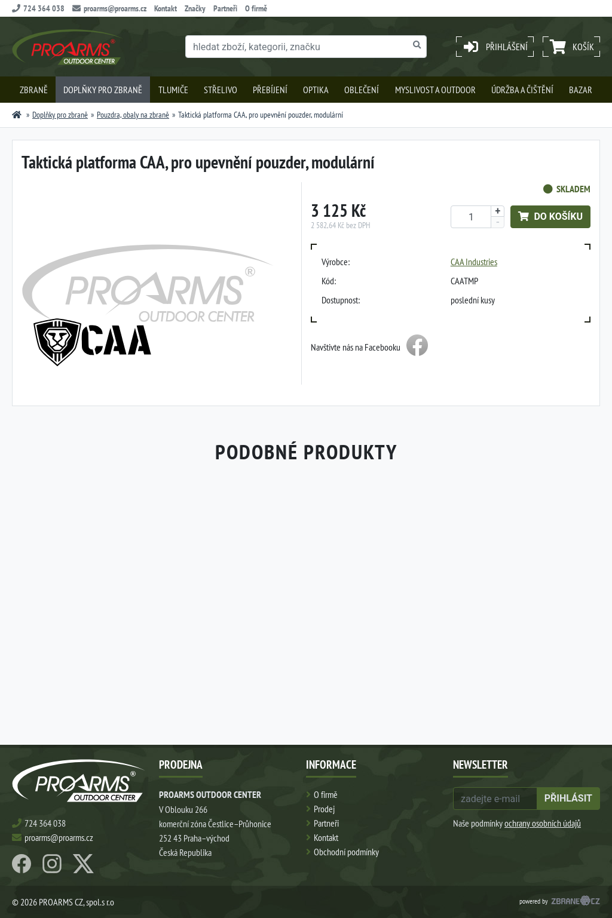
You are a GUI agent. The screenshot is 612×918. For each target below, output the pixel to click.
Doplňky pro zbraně (102, 90)
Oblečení (361, 90)
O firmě (256, 8)
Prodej (324, 809)
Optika (316, 90)
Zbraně (34, 90)
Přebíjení (270, 90)
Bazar (580, 90)
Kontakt (165, 8)
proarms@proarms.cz (109, 8)
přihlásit (568, 798)
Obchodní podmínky (346, 852)
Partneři (225, 8)
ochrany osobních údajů (542, 823)
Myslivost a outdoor (435, 90)
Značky (195, 8)
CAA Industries (474, 262)
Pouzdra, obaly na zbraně (133, 114)
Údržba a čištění (522, 90)
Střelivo (220, 90)
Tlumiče (173, 90)
